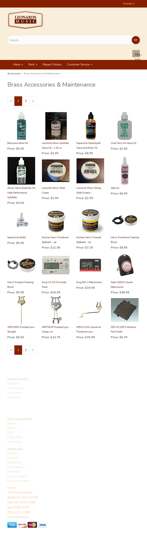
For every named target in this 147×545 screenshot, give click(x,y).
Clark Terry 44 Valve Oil (123, 143)
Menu (18, 64)
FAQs (10, 432)
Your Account (14, 392)
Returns (11, 428)
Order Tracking (15, 388)
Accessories (14, 73)
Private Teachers (16, 467)
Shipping (12, 423)
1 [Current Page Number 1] (19, 102)
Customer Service (79, 64)
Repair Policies (52, 64)
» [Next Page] (34, 102)
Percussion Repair (17, 476)
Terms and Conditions (19, 481)
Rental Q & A (14, 462)
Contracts (12, 458)
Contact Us (13, 383)
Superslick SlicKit (16, 237)
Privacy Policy (14, 437)
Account (128, 3)
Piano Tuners (14, 471)
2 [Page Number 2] (27, 101)
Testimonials (14, 397)
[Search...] (53, 40)
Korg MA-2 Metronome (89, 282)
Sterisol (115, 188)
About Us (12, 453)
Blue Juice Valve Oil (17, 143)
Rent (32, 64)
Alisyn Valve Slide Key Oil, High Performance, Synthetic (21, 192)
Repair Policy (14, 442)
